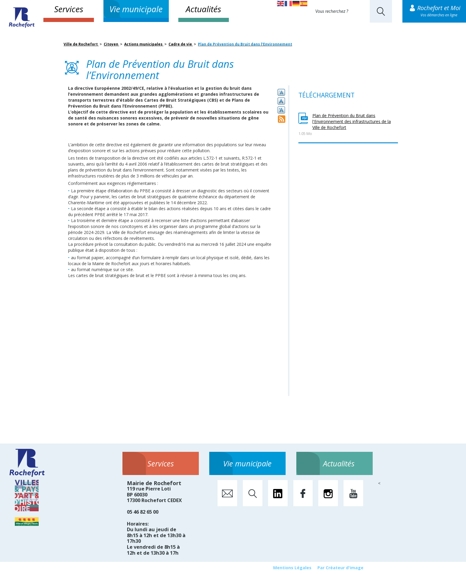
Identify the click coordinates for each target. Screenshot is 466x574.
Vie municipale (136, 9)
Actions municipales (143, 44)
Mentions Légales (292, 567)
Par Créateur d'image (340, 567)
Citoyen (111, 44)
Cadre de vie (181, 44)
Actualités (203, 9)
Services (68, 9)
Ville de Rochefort (81, 44)
